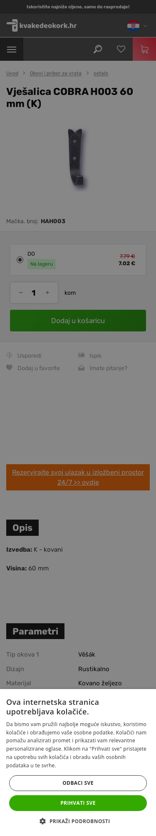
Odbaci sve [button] (78, 782)
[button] (78, 821)
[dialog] (78, 418)
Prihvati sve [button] (78, 802)
